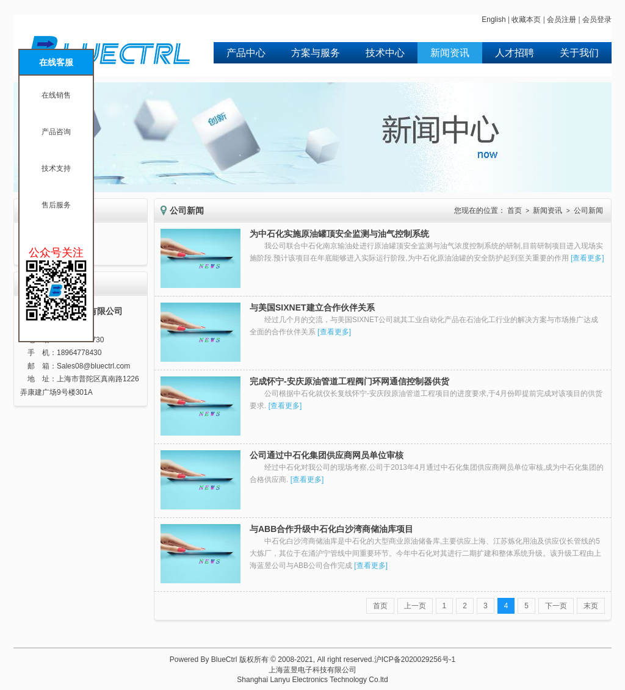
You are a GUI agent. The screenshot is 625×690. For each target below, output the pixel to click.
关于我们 (579, 53)
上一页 (415, 606)
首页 (514, 210)
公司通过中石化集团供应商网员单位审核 (326, 455)
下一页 (556, 606)
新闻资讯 (449, 53)
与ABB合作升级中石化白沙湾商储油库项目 (331, 529)
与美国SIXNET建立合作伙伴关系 (312, 307)
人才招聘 (514, 53)
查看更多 (587, 258)
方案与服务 (315, 53)
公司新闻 (588, 210)
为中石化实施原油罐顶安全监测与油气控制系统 (339, 234)
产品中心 (246, 53)
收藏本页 (526, 19)
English (493, 19)
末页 (590, 606)
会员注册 (561, 19)
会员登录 (597, 19)
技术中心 (385, 53)
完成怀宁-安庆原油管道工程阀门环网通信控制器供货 (349, 381)
